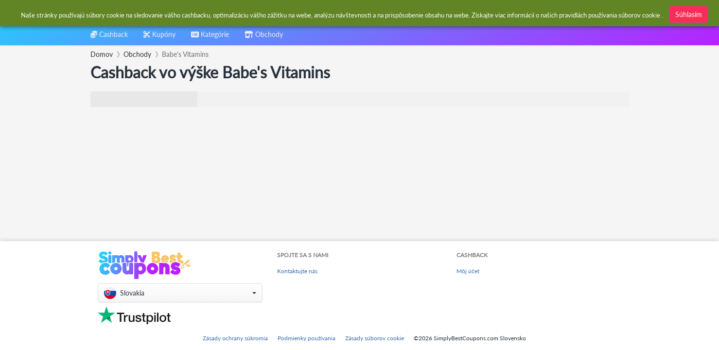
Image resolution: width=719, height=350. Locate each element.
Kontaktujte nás (297, 271)
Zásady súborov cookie (374, 338)
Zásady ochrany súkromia (235, 338)
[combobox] (336, 14)
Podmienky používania (306, 338)
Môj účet (467, 271)
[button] (180, 292)
